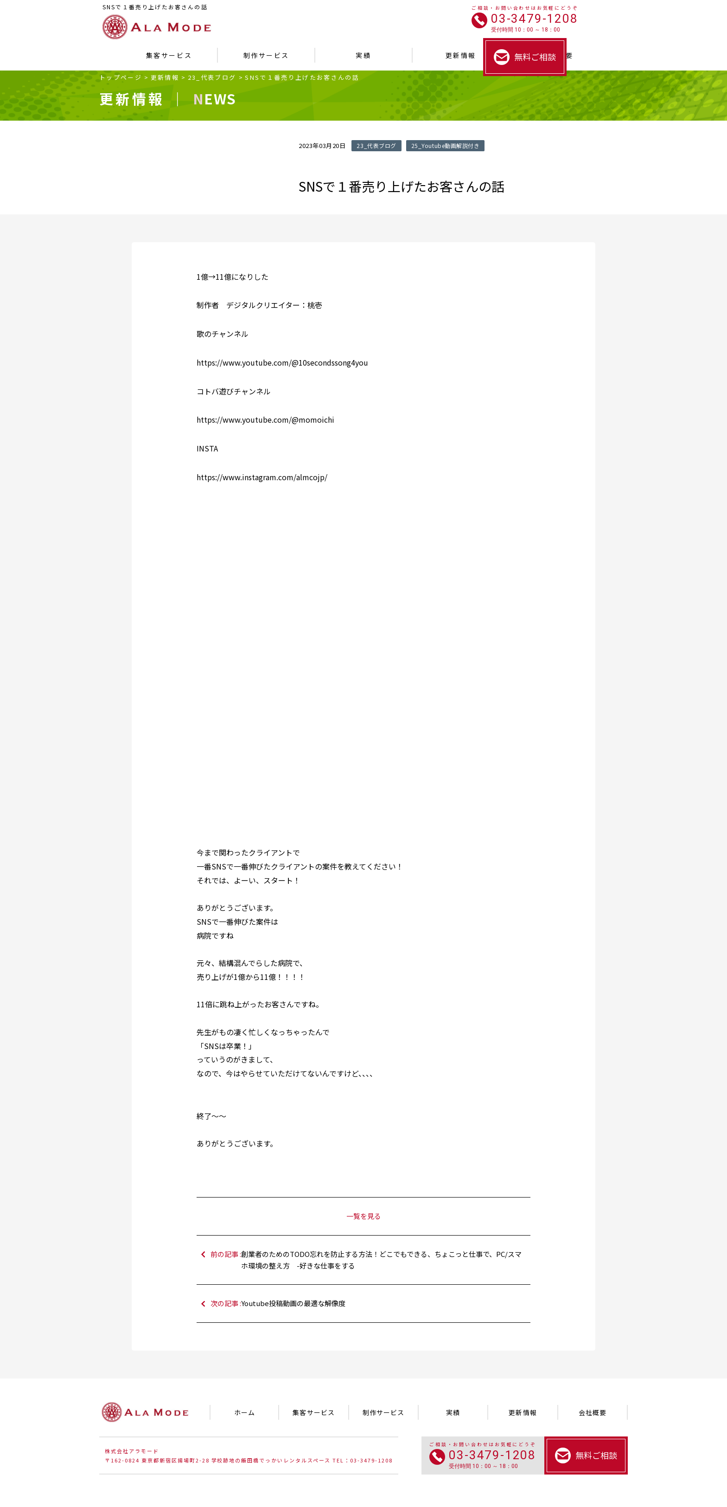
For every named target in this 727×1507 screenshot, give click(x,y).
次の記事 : (368, 1303)
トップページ (120, 77)
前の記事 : (368, 1260)
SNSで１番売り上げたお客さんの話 (302, 77)
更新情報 (165, 77)
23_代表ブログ (212, 77)
